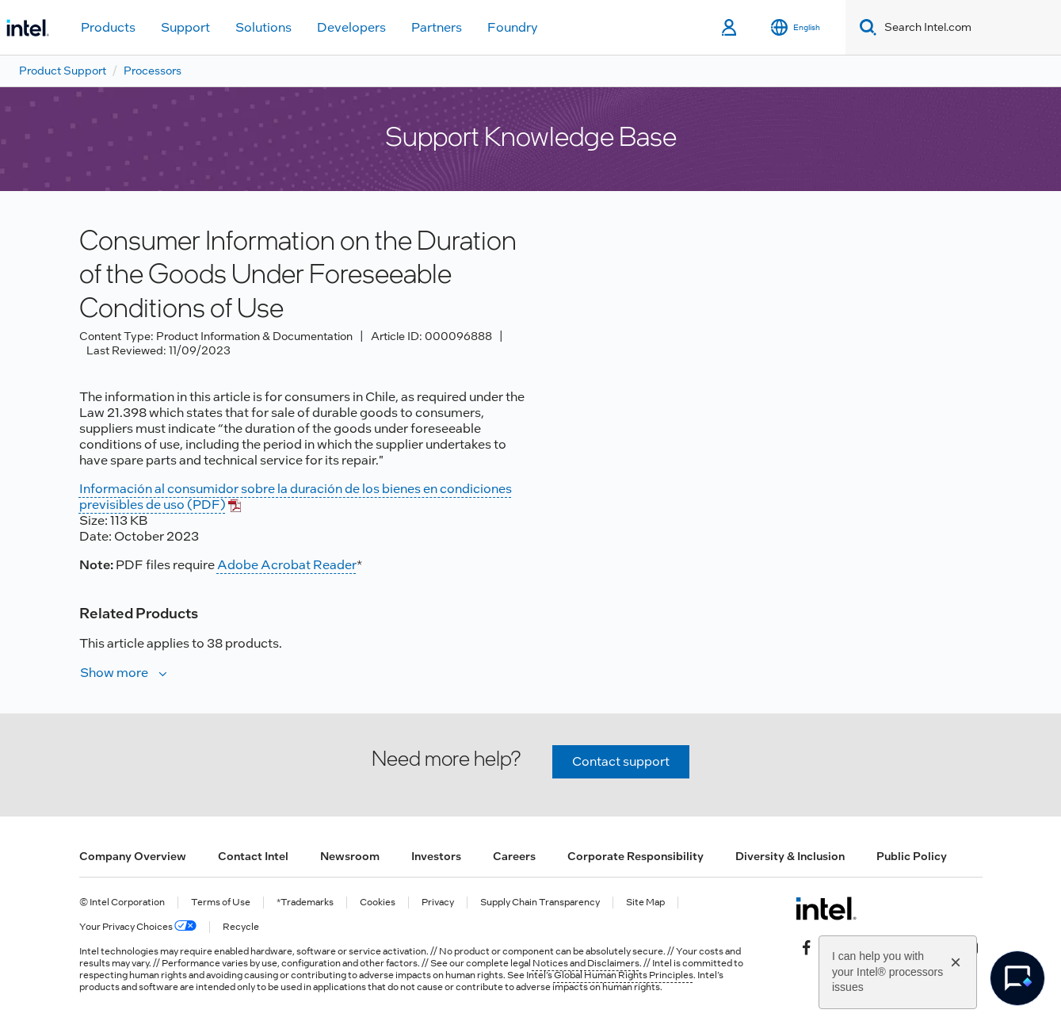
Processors (152, 70)
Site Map (645, 902)
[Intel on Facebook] (807, 946)
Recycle (241, 927)
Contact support (621, 761)
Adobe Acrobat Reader (287, 564)
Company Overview (132, 856)
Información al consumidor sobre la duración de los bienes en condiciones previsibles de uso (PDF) (295, 496)
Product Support (62, 70)
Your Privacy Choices (138, 927)
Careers (514, 856)
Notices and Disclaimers (585, 963)
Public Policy (911, 856)
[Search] (864, 27)
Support (185, 27)
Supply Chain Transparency (540, 902)
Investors (436, 856)
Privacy (438, 902)
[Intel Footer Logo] (826, 908)
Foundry (512, 27)
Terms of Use (220, 902)
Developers (351, 27)
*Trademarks (305, 902)
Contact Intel (253, 856)
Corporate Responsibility (635, 856)
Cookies (377, 902)
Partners (436, 27)
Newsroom (350, 856)
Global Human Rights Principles (623, 975)
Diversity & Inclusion (790, 856)
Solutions (263, 27)
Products (108, 27)
